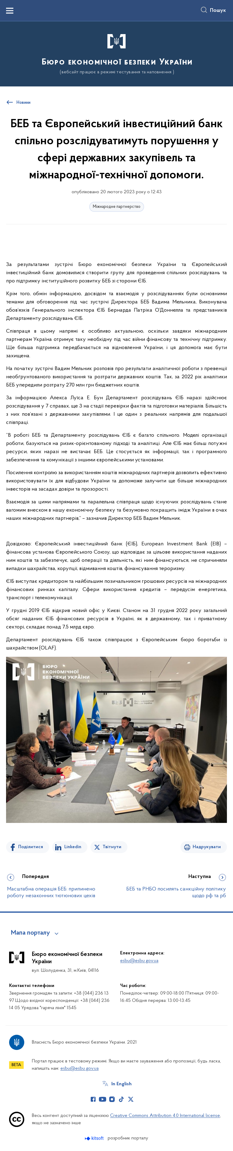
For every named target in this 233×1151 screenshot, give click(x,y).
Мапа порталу (30, 933)
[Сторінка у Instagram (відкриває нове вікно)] (112, 1099)
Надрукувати (207, 847)
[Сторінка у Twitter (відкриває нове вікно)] (130, 1099)
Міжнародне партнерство (116, 207)
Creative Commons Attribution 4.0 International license (165, 1115)
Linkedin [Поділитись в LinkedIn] (72, 847)
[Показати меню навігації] (9, 10)
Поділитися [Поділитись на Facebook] (30, 847)
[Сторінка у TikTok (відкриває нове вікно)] (121, 1099)
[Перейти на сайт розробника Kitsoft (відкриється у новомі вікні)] (95, 1138)
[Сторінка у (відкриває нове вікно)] (140, 1099)
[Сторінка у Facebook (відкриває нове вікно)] (93, 1099)
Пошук (218, 10)
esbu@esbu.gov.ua (139, 960)
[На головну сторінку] (116, 53)
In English (121, 1084)
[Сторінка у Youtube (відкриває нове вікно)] (102, 1099)
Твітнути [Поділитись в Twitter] (112, 847)
